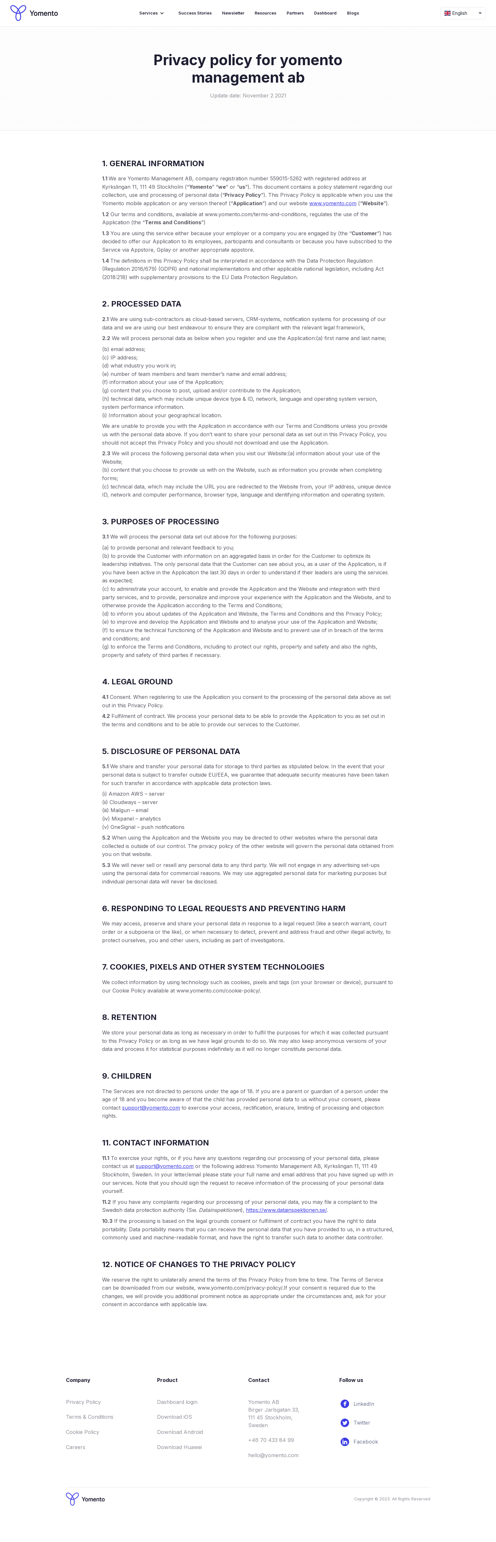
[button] (154, 13)
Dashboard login (177, 1402)
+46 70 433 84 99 (271, 1440)
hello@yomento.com (273, 1455)
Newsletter (233, 13)
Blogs (353, 13)
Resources (265, 13)
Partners (295, 13)
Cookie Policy (82, 1432)
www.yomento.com (332, 203)
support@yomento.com (151, 1107)
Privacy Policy (83, 1402)
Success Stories (195, 13)
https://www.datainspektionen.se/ (286, 1210)
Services (148, 13)
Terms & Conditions (89, 1417)
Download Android (180, 1432)
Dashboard (325, 13)
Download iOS (174, 1417)
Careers (75, 1447)
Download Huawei (179, 1447)
